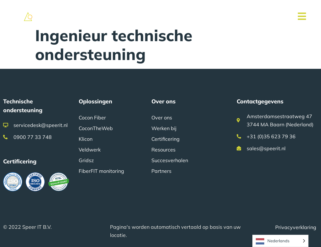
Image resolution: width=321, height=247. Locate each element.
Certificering (165, 139)
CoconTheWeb (96, 128)
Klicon (85, 139)
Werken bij (163, 128)
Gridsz (86, 160)
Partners (161, 171)
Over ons (161, 117)
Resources (163, 149)
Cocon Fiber (92, 117)
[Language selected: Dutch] (280, 241)
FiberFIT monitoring (101, 171)
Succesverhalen (169, 160)
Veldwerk (90, 149)
